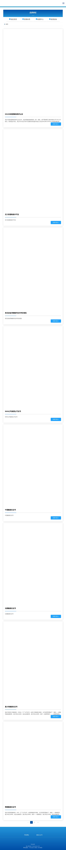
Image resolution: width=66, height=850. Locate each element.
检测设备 (53, 19)
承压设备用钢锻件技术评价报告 (16, 313)
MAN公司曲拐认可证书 (13, 411)
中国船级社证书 (10, 510)
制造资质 (13, 19)
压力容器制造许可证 (12, 214)
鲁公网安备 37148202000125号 (33, 846)
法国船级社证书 (10, 608)
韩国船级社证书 (10, 807)
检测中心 (40, 19)
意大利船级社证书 (11, 707)
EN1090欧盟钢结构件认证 (14, 114)
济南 (35, 847)
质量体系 (26, 19)
